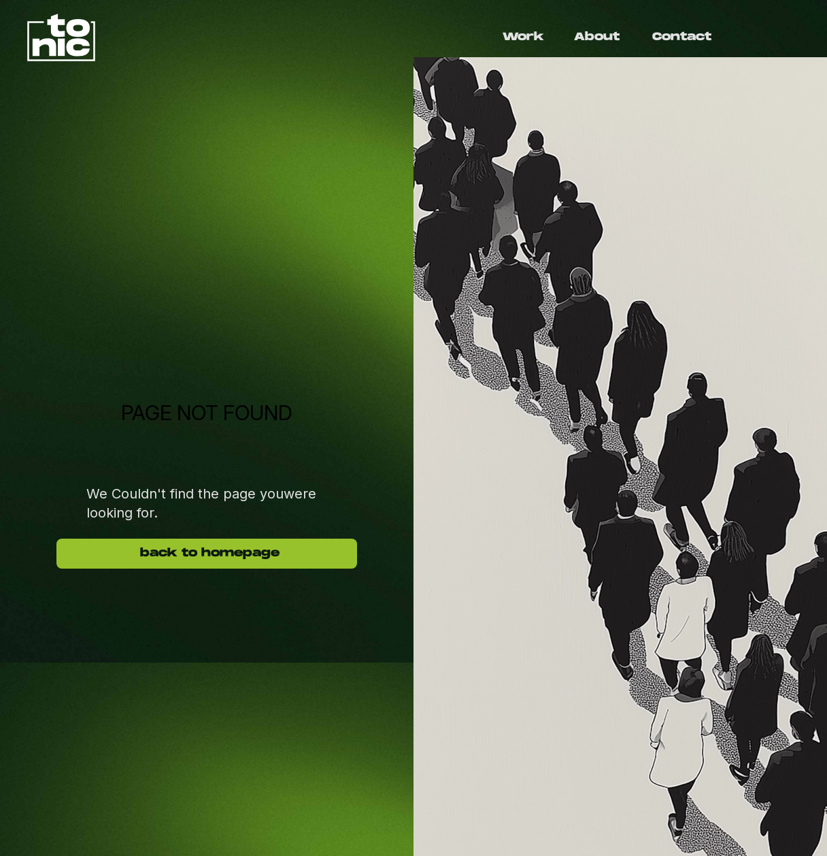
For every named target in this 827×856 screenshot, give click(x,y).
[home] (220, 37)
